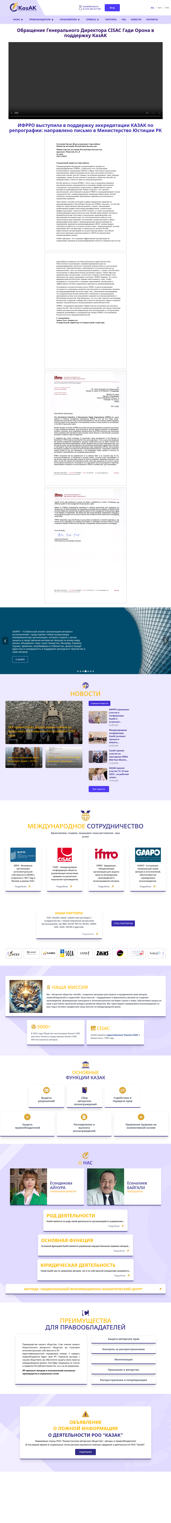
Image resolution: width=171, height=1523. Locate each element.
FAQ (124, 19)
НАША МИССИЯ (70, 987)
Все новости (99, 789)
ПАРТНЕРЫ (110, 19)
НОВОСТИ (136, 19)
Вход (112, 7)
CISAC (103, 1028)
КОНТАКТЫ (152, 19)
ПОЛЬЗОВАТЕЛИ (68, 19)
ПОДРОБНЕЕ (85, 1452)
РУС (152, 7)
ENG (167, 7)
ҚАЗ (159, 7)
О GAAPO (20, 659)
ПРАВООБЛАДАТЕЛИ (39, 19)
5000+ (43, 1026)
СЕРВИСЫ (91, 19)
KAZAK (16, 19)
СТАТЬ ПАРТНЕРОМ (123, 923)
